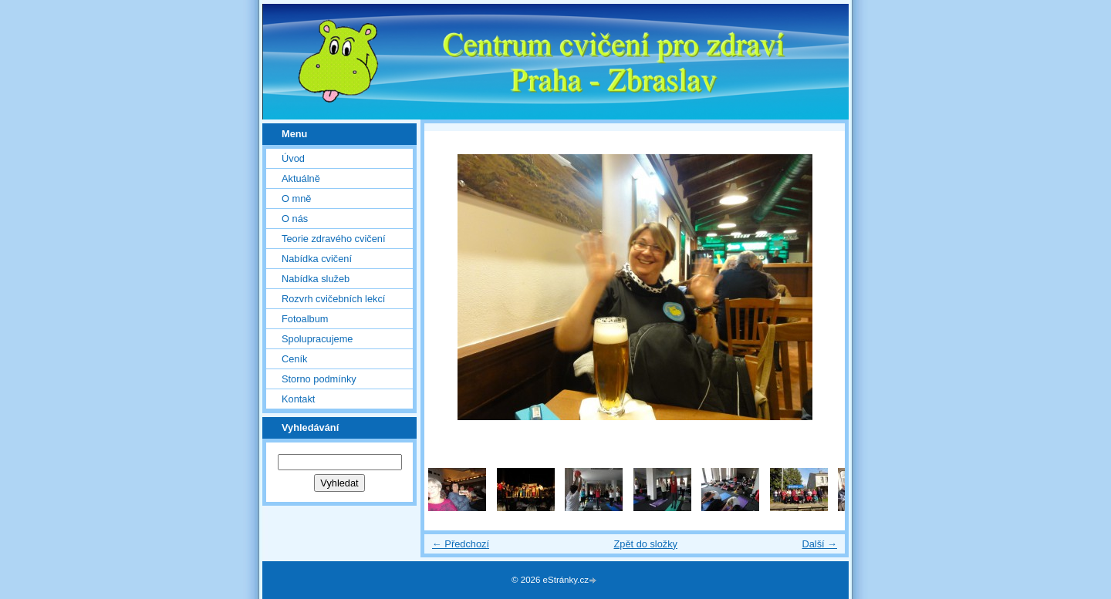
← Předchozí (460, 544)
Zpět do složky (645, 544)
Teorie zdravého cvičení (333, 238)
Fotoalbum (305, 319)
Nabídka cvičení (317, 258)
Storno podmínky (319, 379)
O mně (296, 198)
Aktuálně (301, 178)
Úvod (293, 158)
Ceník (294, 359)
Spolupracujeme (317, 339)
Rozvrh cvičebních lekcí (333, 299)
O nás (295, 218)
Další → (819, 544)
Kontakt (298, 399)
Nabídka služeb (316, 278)
